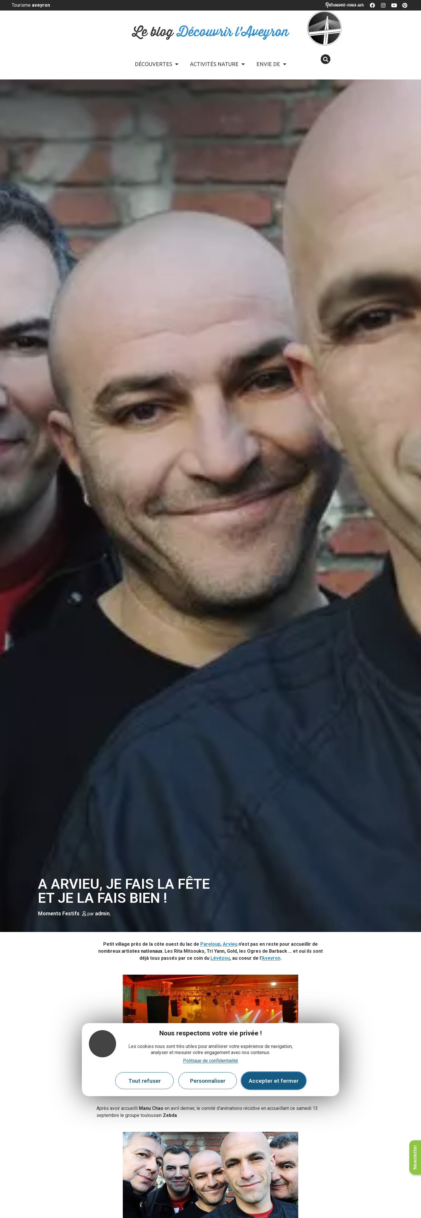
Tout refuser (144, 1080)
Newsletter (415, 1157)
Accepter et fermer (274, 1080)
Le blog (211, 32)
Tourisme (31, 5)
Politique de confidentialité (210, 1060)
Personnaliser (207, 1080)
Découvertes (156, 64)
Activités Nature (217, 64)
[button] (325, 59)
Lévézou (220, 958)
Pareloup (210, 944)
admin (102, 913)
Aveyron (271, 958)
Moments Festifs (59, 913)
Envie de (271, 64)
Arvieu (230, 944)
